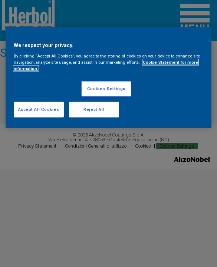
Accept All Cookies (38, 109)
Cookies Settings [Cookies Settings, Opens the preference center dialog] (106, 88)
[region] (109, 77)
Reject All (93, 109)
